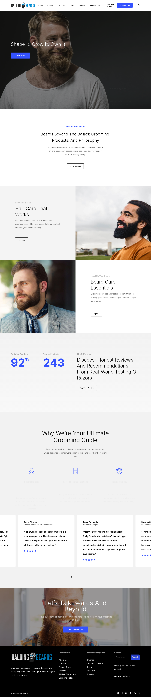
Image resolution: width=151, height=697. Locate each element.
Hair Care (91, 670)
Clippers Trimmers (95, 663)
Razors (90, 667)
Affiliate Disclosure (67, 674)
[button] (20, 56)
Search (117, 653)
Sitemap (62, 670)
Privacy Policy (65, 667)
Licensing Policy (66, 678)
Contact (62, 663)
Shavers (90, 674)
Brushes (90, 660)
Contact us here (122, 676)
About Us (63, 660)
